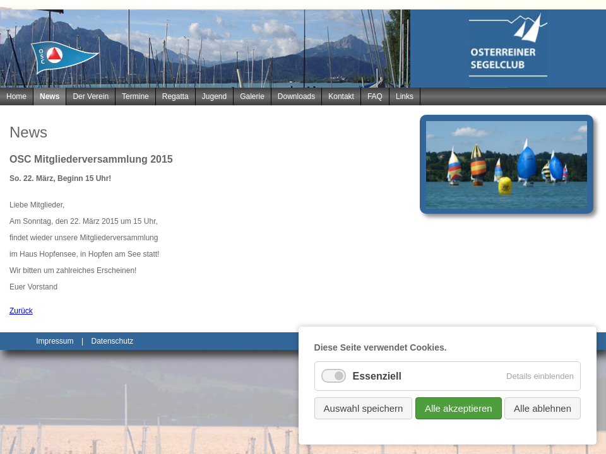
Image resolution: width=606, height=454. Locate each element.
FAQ (375, 96)
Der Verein (91, 96)
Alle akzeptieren (458, 408)
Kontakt (341, 96)
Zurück (21, 310)
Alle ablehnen (542, 408)
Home (16, 96)
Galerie (252, 96)
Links (404, 96)
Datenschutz (113, 341)
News (49, 96)
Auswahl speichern (363, 408)
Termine (135, 96)
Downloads (296, 96)
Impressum (54, 341)
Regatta (175, 96)
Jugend (214, 96)
